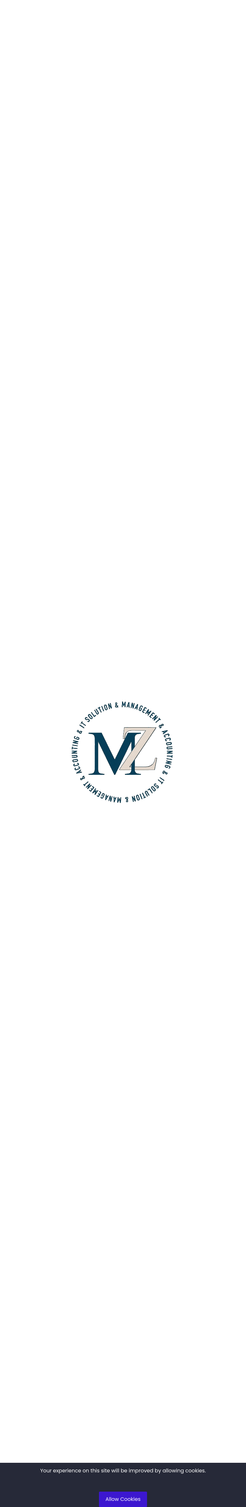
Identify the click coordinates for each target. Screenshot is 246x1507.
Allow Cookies (123, 1499)
